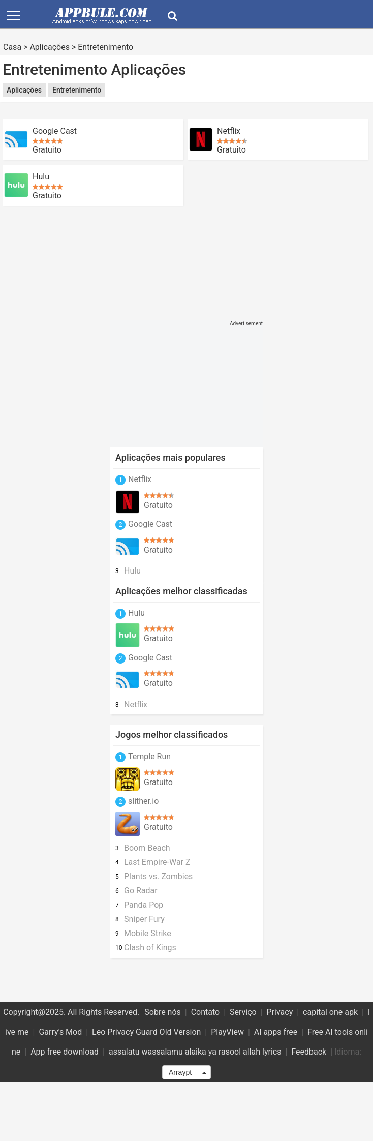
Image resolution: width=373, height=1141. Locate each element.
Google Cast (55, 131)
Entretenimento (105, 47)
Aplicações (49, 47)
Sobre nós (162, 1012)
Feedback (308, 1052)
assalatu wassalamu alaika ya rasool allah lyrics (195, 1052)
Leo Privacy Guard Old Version (146, 1032)
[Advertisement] (95, 263)
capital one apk (330, 1012)
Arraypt (180, 1072)
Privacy (280, 1012)
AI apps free (275, 1032)
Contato (205, 1012)
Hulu (41, 177)
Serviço (243, 1012)
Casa (12, 47)
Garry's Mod (60, 1032)
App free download (64, 1052)
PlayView (227, 1032)
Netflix (228, 131)
